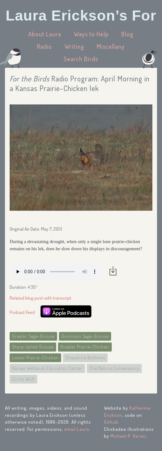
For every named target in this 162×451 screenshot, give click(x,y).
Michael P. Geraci (128, 436)
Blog (127, 34)
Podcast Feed (22, 312)
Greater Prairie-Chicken (85, 347)
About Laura (44, 34)
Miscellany (111, 46)
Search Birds (81, 59)
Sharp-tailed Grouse (33, 347)
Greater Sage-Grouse (33, 336)
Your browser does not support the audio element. (56, 271)
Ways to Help (91, 34)
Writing (74, 46)
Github (111, 422)
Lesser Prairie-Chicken (35, 358)
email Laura (76, 429)
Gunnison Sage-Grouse (85, 336)
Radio (44, 46)
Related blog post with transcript (40, 298)
